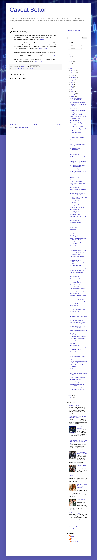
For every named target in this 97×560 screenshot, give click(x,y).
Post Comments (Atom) (22, 127)
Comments (72, 48)
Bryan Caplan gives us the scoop (78, 356)
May (72, 87)
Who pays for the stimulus (76, 126)
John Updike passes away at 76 (77, 159)
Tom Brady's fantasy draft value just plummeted (82, 486)
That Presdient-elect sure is (76, 311)
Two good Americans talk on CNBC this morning (77, 180)
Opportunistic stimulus (75, 359)
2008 (70, 393)
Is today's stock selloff (75, 265)
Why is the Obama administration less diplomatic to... (78, 198)
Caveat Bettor (28, 9)
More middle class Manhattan (77, 102)
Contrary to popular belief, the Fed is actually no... (78, 317)
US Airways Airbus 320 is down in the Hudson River (78, 296)
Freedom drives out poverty (77, 341)
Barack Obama (43, 48)
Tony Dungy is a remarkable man (78, 334)
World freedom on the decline (77, 377)
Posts (71, 45)
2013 (70, 59)
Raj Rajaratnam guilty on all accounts (82, 452)
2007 (70, 395)
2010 (70, 66)
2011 (70, 63)
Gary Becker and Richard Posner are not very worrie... (78, 190)
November (73, 73)
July (72, 82)
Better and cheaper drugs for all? (78, 152)
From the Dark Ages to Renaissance (75, 148)
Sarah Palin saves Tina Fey (76, 278)
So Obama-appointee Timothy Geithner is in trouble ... (77, 323)
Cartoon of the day (74, 177)
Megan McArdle (51, 56)
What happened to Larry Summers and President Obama (78, 113)
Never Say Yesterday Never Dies (78, 175)
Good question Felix (75, 214)
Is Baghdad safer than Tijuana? (77, 207)
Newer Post (13, 124)
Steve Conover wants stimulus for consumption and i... (78, 348)
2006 (70, 397)
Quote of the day (74, 305)
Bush (15, 68)
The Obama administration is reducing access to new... (77, 273)
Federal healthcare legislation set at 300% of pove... (78, 242)
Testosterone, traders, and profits (78, 336)
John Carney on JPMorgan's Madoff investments (77, 99)
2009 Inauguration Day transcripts (78, 268)
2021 (70, 56)
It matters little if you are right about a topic (77, 184)
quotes (37, 68)
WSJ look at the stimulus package (78, 156)
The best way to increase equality (78, 291)
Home (35, 124)
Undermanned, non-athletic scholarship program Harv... (77, 388)
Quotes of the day (74, 120)
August (72, 80)
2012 (70, 61)
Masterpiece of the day (75, 343)
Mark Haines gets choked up (81, 427)
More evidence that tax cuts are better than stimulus (77, 165)
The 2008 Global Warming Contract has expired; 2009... (78, 308)
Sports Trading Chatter (74, 526)
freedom (25, 68)
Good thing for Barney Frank (77, 212)
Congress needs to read (75, 379)
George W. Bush (38, 61)
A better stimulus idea (75, 132)
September (73, 77)
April (72, 89)
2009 (70, 68)
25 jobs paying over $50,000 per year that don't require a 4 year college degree (78, 441)
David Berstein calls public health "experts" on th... (78, 129)
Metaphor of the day (74, 405)
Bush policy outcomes (75, 222)
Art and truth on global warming (78, 250)
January (73, 96)
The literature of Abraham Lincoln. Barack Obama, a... (78, 361)
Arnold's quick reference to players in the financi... (78, 302)
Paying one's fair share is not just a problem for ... (78, 217)
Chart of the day (74, 248)
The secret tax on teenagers (76, 139)
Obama (33, 68)
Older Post (58, 124)
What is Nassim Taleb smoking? (78, 137)
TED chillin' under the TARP (77, 299)
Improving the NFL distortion (77, 110)
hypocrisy (29, 68)
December (73, 70)
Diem (72, 538)
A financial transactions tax (76, 320)
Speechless (73, 229)
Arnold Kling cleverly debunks (77, 338)
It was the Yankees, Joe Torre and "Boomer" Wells (78, 117)
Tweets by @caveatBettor (73, 30)
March (72, 91)
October (73, 75)
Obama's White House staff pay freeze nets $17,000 (78, 194)
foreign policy (20, 68)
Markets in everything (75, 368)
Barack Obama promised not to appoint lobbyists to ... (77, 327)
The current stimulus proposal (77, 288)
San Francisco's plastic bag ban (77, 354)
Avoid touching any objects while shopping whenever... (78, 238)
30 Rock (42, 39)
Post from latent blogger (75, 513)
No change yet (73, 108)
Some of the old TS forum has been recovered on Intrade (77, 416)
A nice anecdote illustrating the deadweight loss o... (77, 253)
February (73, 94)
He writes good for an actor (77, 236)
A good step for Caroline (76, 225)
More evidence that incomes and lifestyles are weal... (78, 285)
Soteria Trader (74, 541)
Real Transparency (74, 227)
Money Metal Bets (73, 528)
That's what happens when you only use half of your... (77, 281)
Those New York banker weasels (78, 142)
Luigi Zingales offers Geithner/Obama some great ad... (77, 262)
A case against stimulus (76, 205)
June (72, 84)
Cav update (71, 475)
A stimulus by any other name (77, 270)
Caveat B (73, 536)
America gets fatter (75, 371)
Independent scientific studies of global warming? (78, 162)
